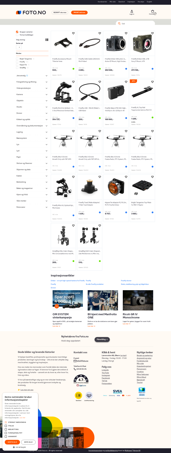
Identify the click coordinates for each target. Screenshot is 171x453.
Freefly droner (126, 281)
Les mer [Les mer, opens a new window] (22, 418)
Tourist (139, 382)
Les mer (56, 326)
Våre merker (21, 201)
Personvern (141, 369)
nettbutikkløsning (111, 451)
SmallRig (22, 68)
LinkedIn (105, 370)
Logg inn (131, 11)
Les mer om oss (27, 390)
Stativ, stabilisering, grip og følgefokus (135, 284)
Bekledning (21, 182)
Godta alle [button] (12, 442)
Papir (19, 157)
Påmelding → (102, 339)
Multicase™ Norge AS (132, 451)
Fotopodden (107, 383)
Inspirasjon (131, 2)
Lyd (18, 151)
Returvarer (21, 207)
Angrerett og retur (144, 358)
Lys (18, 144)
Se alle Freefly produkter (95, 284)
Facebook (106, 378)
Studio (19, 107)
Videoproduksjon (24, 88)
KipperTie (23, 65)
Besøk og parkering (144, 355)
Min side (113, 2)
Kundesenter (102, 2)
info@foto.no (82, 361)
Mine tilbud (141, 377)
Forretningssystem (95, 451)
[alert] (20, 422)
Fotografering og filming (26, 82)
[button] (85, 381)
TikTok (104, 381)
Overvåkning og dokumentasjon (30, 126)
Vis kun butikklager (26, 35)
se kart (123, 355)
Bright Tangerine (25, 59)
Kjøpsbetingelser (144, 366)
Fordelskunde (142, 361)
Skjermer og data (23, 169)
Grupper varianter (26, 32)
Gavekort (121, 2)
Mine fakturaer (143, 374)
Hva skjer (141, 2)
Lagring (20, 132)
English (149, 2)
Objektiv (20, 101)
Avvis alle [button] (28, 442)
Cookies (140, 372)
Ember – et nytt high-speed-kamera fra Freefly (68, 281)
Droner (19, 113)
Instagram (106, 375)
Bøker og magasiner (25, 188)
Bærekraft (141, 380)
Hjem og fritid (22, 194)
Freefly (22, 62)
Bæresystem (22, 138)
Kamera (20, 94)
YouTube (105, 373)
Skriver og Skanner (24, 163)
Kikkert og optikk (23, 119)
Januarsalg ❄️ (22, 76)
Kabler (19, 176)
